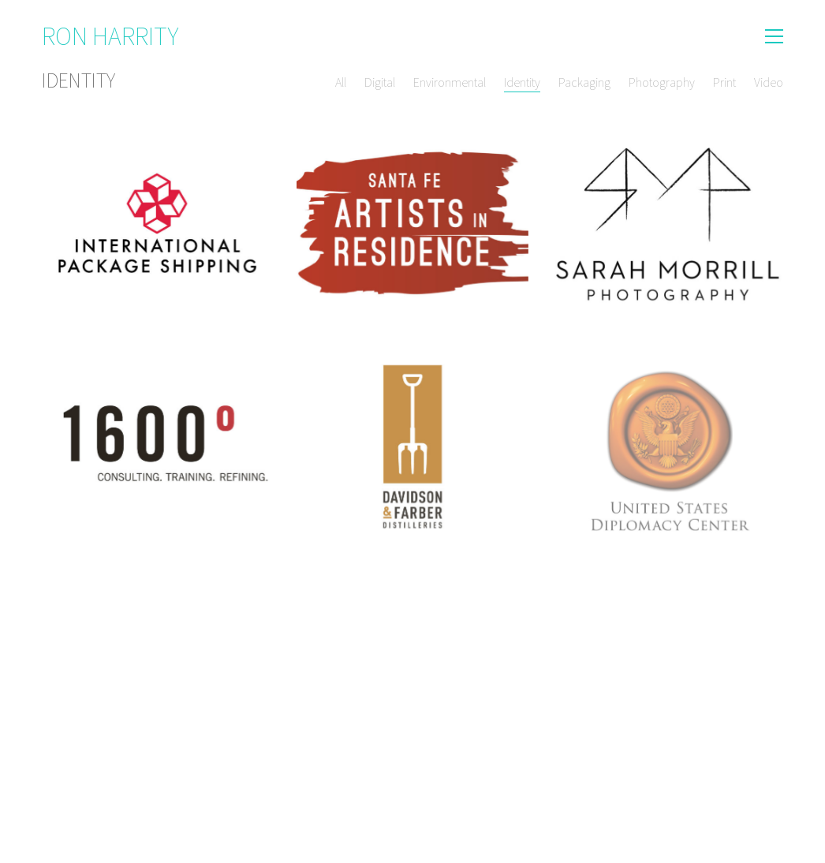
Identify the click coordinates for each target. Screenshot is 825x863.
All (340, 82)
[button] (774, 36)
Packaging (584, 82)
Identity (522, 82)
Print (724, 82)
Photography (662, 82)
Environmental (449, 82)
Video (768, 82)
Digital (379, 82)
